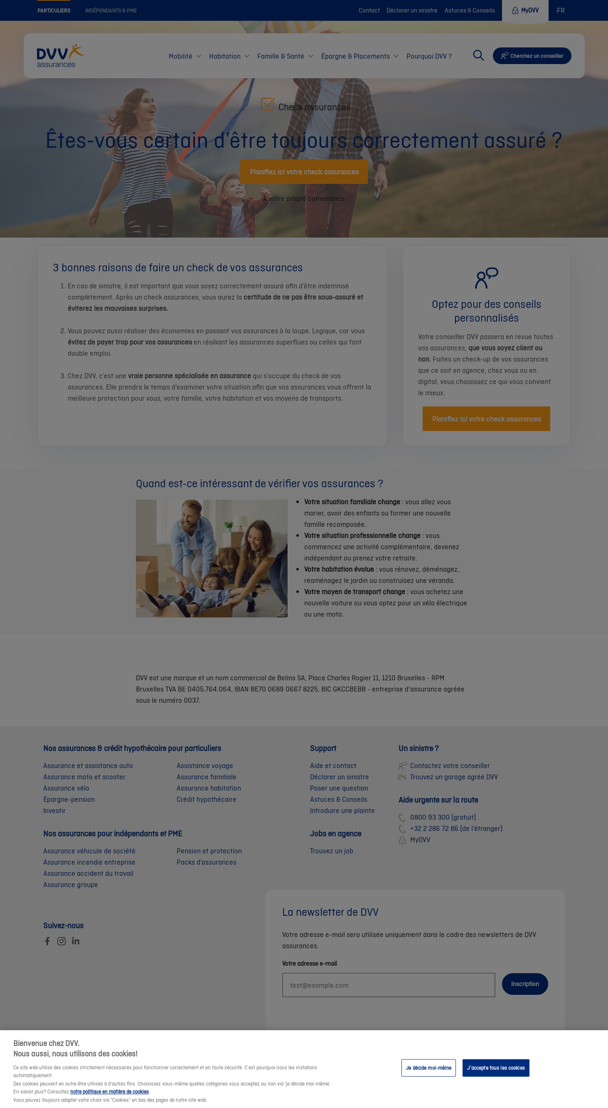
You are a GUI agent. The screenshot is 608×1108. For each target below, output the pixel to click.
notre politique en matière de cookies (109, 1101)
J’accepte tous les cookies (495, 1077)
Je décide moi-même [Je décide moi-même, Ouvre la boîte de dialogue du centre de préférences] (428, 1077)
